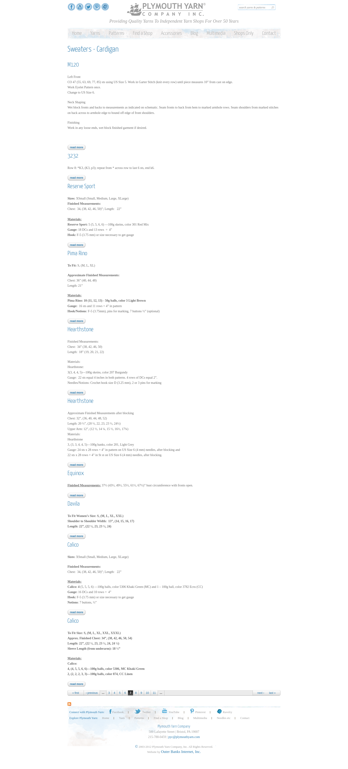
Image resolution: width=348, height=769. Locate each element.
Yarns (95, 33)
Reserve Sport (81, 186)
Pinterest (197, 712)
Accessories (171, 33)
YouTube (169, 712)
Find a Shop (142, 33)
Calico (73, 545)
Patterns (116, 33)
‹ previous (92, 693)
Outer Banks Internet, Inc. (181, 752)
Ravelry (223, 712)
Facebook (116, 712)
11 (154, 693)
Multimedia (216, 33)
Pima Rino (77, 253)
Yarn (122, 718)
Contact (269, 33)
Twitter (142, 712)
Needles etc (223, 718)
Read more (78, 147)
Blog (194, 33)
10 (147, 693)
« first (75, 693)
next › (260, 693)
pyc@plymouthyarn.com (184, 737)
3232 (73, 156)
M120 (73, 65)
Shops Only (244, 33)
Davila (74, 504)
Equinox (76, 473)
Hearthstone (80, 330)
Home (77, 33)
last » (272, 693)
